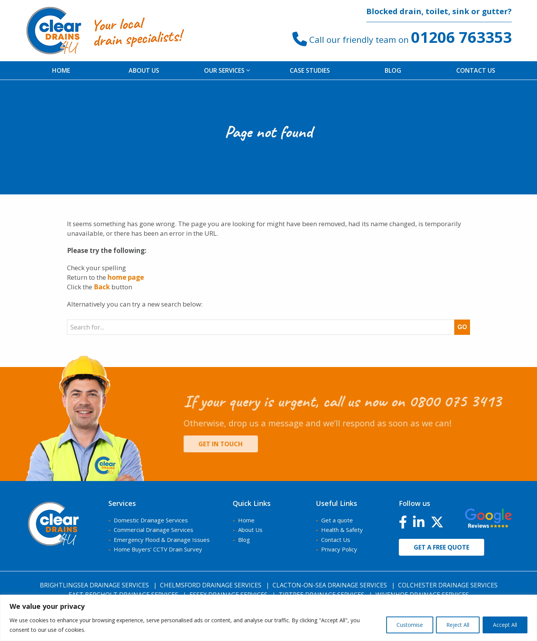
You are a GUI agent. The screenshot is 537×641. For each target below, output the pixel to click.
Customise (405, 624)
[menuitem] (61, 70)
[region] (268, 618)
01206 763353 (461, 36)
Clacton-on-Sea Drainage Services (330, 585)
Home (61, 70)
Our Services (227, 70)
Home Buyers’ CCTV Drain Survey (158, 549)
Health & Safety (342, 529)
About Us (250, 529)
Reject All (455, 624)
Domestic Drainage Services (151, 520)
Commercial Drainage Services (153, 529)
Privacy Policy (339, 549)
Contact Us (475, 70)
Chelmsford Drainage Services (210, 585)
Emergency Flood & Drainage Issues (162, 539)
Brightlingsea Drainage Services (94, 585)
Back (102, 286)
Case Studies (310, 70)
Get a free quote (441, 547)
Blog (393, 70)
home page (126, 277)
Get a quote (337, 520)
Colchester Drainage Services (448, 585)
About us (144, 70)
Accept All (504, 624)
